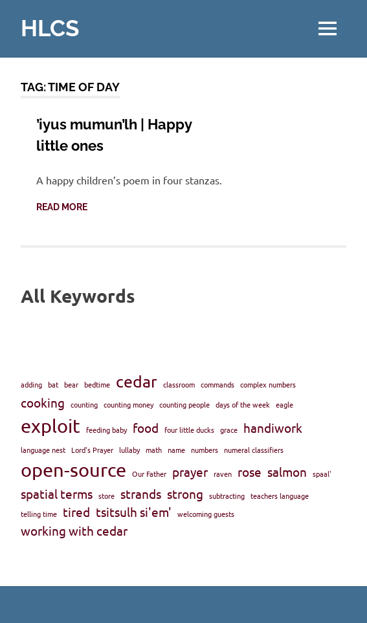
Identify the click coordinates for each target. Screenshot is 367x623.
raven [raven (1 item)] (223, 473)
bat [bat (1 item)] (53, 384)
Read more (61, 207)
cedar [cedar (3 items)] (136, 381)
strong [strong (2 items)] (185, 493)
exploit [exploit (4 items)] (50, 426)
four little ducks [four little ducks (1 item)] (189, 429)
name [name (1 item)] (176, 449)
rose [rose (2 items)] (249, 471)
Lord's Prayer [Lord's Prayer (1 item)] (92, 449)
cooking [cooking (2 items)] (43, 402)
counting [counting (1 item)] (84, 404)
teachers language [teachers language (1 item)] (279, 495)
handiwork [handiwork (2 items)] (272, 427)
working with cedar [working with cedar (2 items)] (74, 530)
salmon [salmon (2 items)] (287, 471)
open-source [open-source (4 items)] (73, 470)
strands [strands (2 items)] (140, 493)
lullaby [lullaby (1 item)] (129, 449)
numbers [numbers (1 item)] (204, 449)
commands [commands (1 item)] (217, 384)
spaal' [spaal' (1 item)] (322, 473)
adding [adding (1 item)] (31, 384)
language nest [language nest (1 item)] (43, 449)
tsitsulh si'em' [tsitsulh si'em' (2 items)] (134, 511)
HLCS (50, 28)
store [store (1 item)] (106, 495)
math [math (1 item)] (154, 449)
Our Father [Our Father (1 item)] (149, 473)
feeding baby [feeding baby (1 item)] (106, 429)
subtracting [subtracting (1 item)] (227, 495)
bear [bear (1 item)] (71, 384)
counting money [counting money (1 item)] (128, 404)
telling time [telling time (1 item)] (39, 513)
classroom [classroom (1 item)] (179, 384)
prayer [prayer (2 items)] (190, 471)
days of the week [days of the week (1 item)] (243, 404)
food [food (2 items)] (146, 427)
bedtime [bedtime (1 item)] (97, 384)
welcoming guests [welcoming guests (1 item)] (205, 513)
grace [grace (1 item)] (229, 429)
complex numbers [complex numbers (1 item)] (268, 384)
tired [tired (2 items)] (76, 511)
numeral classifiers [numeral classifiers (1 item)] (254, 449)
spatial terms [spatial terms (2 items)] (57, 493)
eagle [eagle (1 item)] (284, 404)
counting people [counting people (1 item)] (184, 404)
